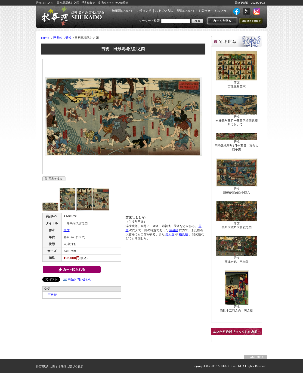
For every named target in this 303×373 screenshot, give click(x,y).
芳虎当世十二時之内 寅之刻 (236, 308)
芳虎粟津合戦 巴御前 (237, 260)
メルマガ (220, 10)
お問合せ (204, 10)
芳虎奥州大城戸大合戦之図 (237, 225)
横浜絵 (183, 234)
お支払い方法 (164, 10)
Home (45, 37)
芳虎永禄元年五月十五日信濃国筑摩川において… (237, 120)
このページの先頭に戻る (255, 357)
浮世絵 (57, 37)
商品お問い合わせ (80, 279)
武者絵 (173, 230)
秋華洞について (122, 10)
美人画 (169, 234)
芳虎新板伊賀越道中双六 (236, 190)
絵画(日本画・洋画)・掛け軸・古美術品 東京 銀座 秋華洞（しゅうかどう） (72, 16)
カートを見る (222, 21)
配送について (186, 10)
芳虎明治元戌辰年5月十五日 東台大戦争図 (236, 145)
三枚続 (51, 295)
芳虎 (68, 37)
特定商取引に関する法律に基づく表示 (59, 366)
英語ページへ (251, 21)
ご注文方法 (144, 10)
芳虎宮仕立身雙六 (237, 84)
